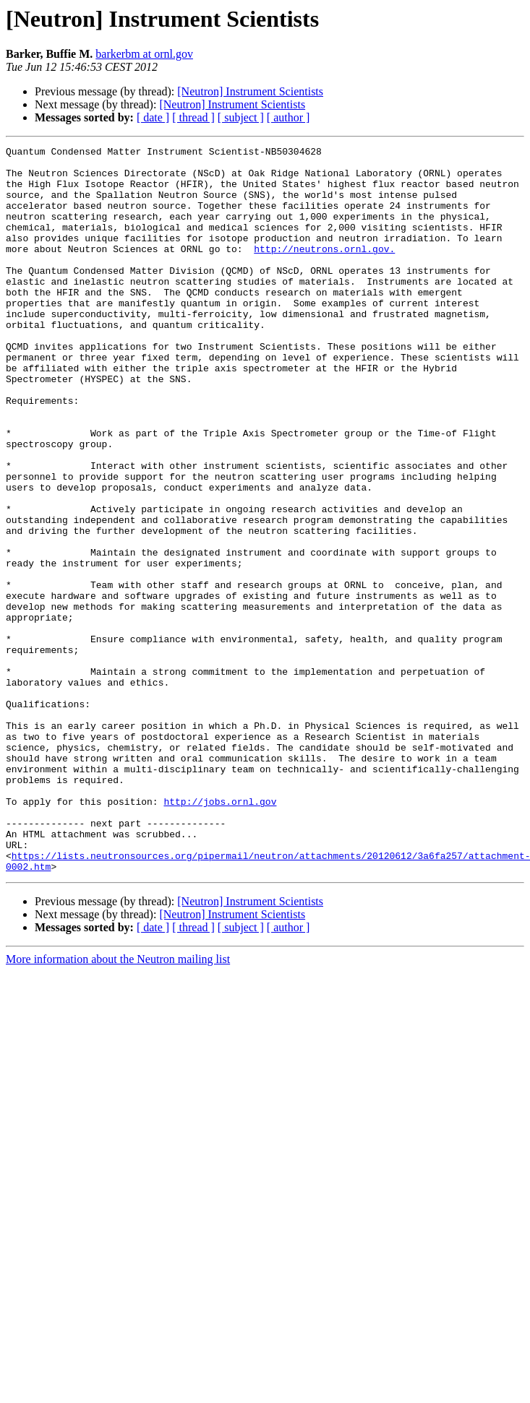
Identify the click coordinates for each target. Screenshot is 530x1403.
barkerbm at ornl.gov (144, 54)
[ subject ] (241, 117)
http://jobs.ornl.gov (219, 933)
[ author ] (288, 117)
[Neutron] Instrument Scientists (250, 91)
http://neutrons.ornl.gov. (324, 270)
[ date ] (153, 117)
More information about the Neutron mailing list (118, 1104)
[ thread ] (193, 117)
